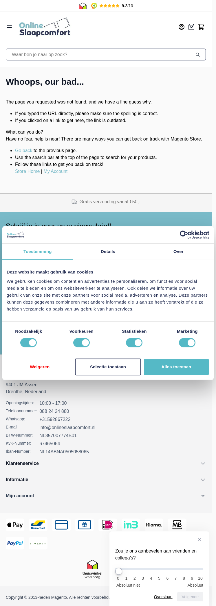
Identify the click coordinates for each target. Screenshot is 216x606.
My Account (55, 171)
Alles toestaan (176, 366)
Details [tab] (108, 251)
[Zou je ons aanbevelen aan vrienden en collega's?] (159, 569)
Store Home (27, 171)
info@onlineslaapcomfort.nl (67, 427)
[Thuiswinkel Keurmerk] (92, 570)
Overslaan (163, 596)
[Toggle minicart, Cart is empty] (201, 27)
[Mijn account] (181, 27)
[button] (106, 496)
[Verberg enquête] (199, 539)
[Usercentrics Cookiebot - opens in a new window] (184, 234)
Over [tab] (178, 251)
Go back (23, 150)
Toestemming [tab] (37, 251)
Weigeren (40, 366)
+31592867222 (54, 419)
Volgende (190, 596)
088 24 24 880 (54, 411)
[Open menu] (9, 25)
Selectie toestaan (108, 366)
